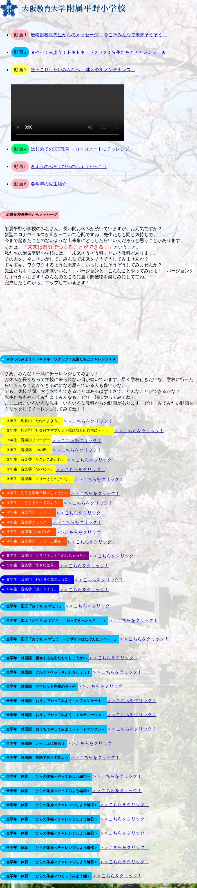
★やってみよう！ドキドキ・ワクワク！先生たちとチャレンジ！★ (98, 52)
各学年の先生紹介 (49, 183)
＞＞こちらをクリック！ (88, 421)
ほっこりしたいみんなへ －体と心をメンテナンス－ (83, 69)
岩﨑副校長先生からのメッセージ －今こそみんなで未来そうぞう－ (99, 34)
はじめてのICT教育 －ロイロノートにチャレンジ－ (82, 149)
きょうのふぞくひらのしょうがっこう (69, 166)
